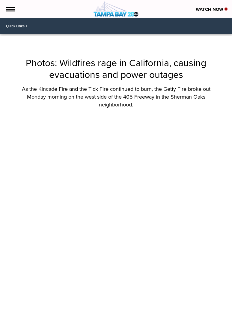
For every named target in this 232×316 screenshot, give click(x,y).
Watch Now (212, 9)
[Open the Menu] (10, 9)
